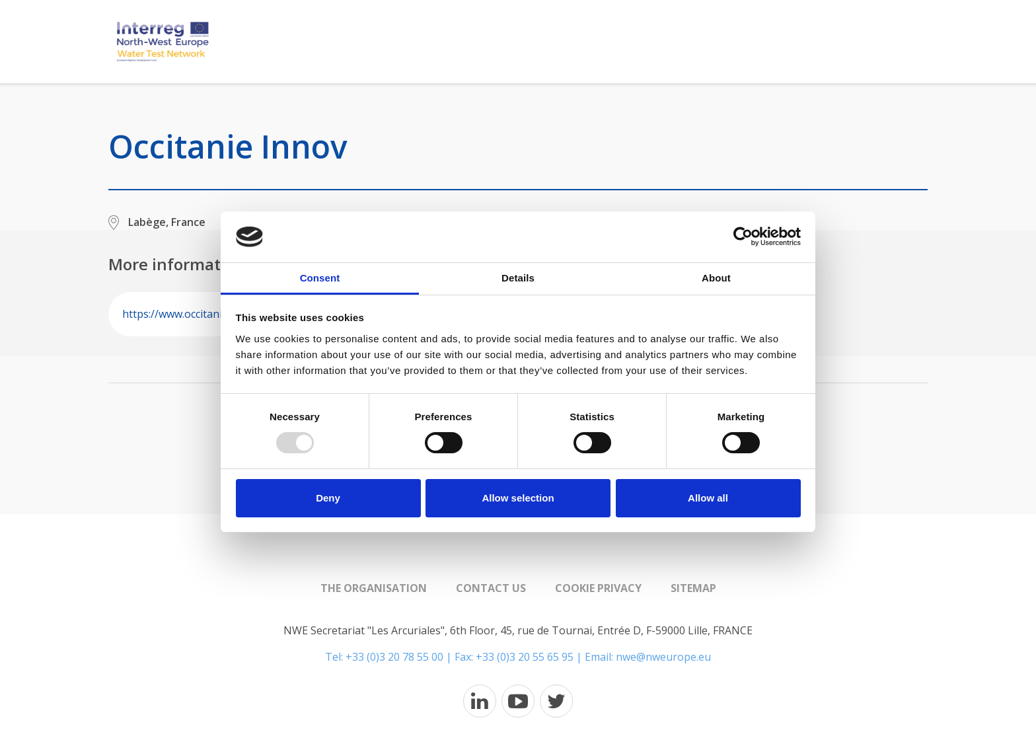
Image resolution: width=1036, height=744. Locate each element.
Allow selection (518, 497)
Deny (328, 497)
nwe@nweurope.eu (663, 657)
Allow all (708, 497)
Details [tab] (518, 277)
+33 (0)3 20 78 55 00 (394, 657)
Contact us (491, 588)
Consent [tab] (320, 277)
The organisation (373, 588)
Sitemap (693, 588)
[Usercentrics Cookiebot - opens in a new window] (743, 236)
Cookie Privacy (598, 588)
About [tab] (716, 277)
